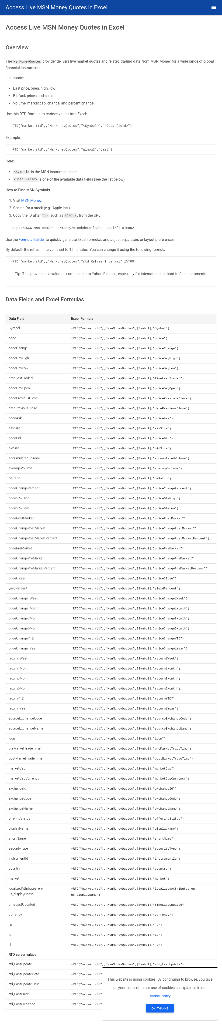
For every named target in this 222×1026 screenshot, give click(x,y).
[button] (213, 7)
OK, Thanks (160, 1008)
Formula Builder (32, 239)
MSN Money (31, 200)
